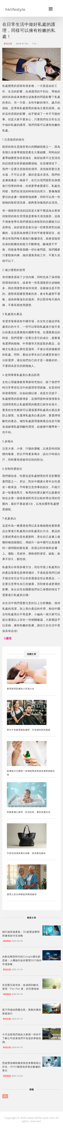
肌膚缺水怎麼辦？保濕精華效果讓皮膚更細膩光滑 (31, 773)
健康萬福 (7, 941)
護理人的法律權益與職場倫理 (22, 894)
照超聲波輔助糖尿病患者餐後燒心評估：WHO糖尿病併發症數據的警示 (21, 1067)
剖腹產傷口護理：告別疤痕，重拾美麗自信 (28, 812)
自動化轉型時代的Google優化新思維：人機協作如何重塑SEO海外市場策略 (22, 960)
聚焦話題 (8, 43)
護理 (5, 1096)
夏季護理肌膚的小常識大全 (20, 688)
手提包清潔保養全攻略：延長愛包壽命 (26, 853)
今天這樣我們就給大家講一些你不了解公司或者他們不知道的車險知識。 (21, 1038)
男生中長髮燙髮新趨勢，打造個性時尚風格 (28, 729)
